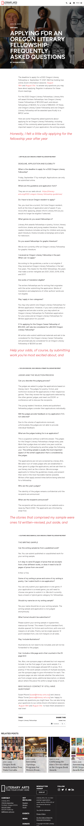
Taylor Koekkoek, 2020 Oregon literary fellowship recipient (40, 368)
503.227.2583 (6, 807)
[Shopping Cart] (74, 3)
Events (26, 813)
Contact (5, 798)
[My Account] (70, 3)
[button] (78, 3)
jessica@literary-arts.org (40, 697)
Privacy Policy (41, 814)
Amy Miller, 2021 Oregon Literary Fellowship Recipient (38, 156)
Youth (24, 807)
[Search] (67, 3)
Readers (25, 803)
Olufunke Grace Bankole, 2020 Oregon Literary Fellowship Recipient (43, 535)
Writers (14, 28)
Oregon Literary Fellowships (27, 720)
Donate (26, 824)
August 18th (24, 706)
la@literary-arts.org (7, 812)
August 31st (30, 85)
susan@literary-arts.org (40, 695)
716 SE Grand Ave (7, 803)
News (25, 819)
